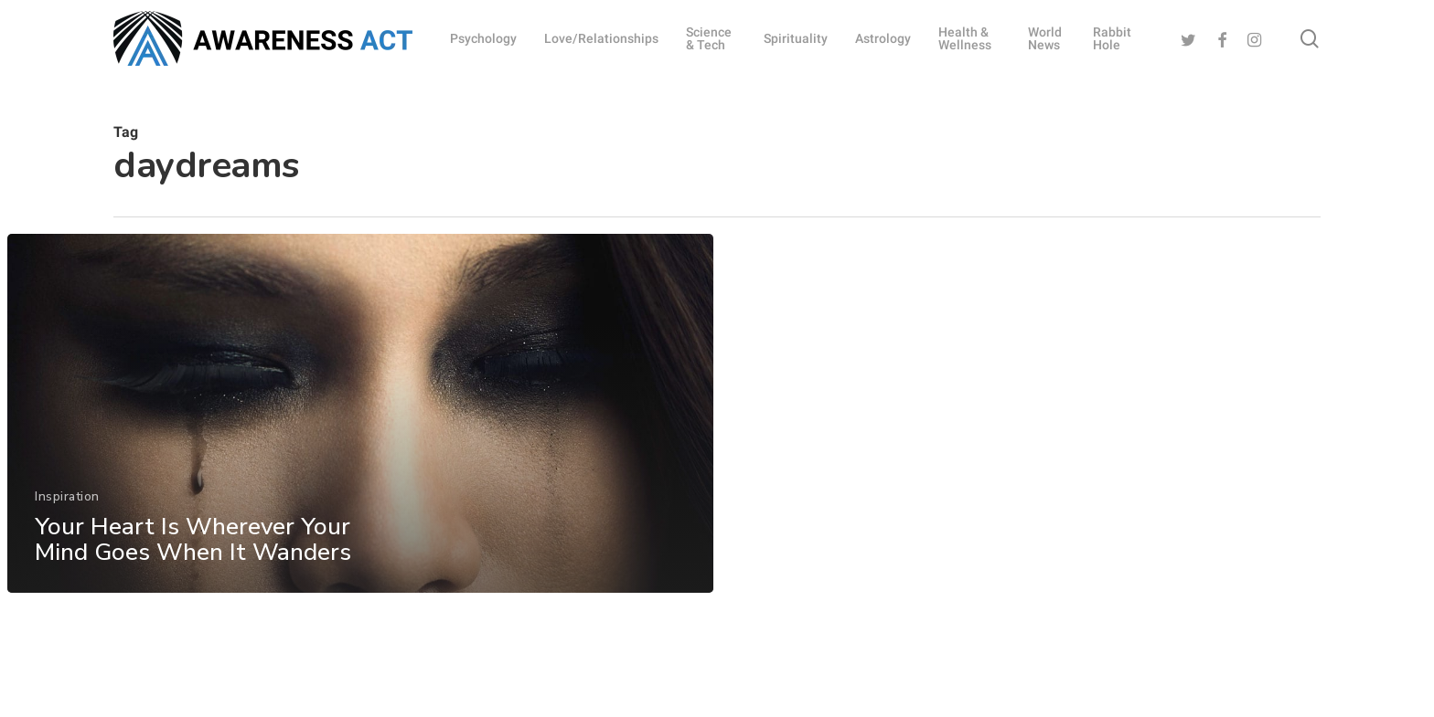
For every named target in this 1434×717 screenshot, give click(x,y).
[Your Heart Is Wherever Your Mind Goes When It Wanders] (359, 424)
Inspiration (67, 507)
